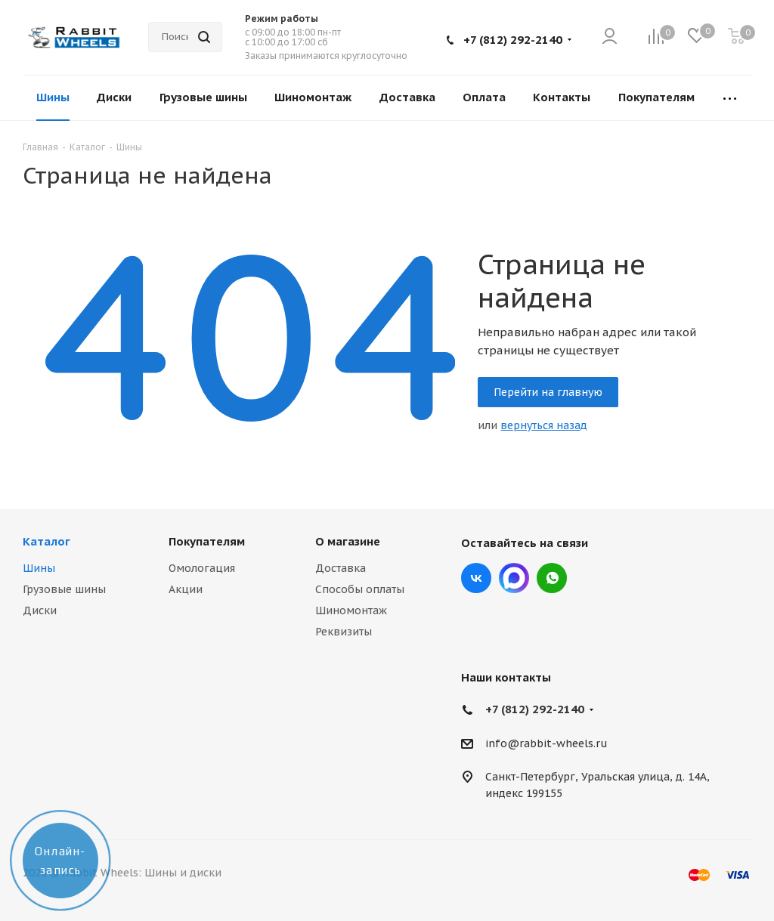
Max (514, 578)
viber (552, 578)
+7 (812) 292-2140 (512, 39)
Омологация (202, 568)
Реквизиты (343, 631)
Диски (40, 610)
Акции (186, 589)
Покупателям (207, 541)
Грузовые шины (64, 589)
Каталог (46, 541)
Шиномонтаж (351, 610)
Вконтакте (476, 578)
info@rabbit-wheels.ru (546, 743)
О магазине (347, 541)
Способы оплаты (359, 589)
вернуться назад (543, 425)
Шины (39, 568)
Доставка (340, 568)
